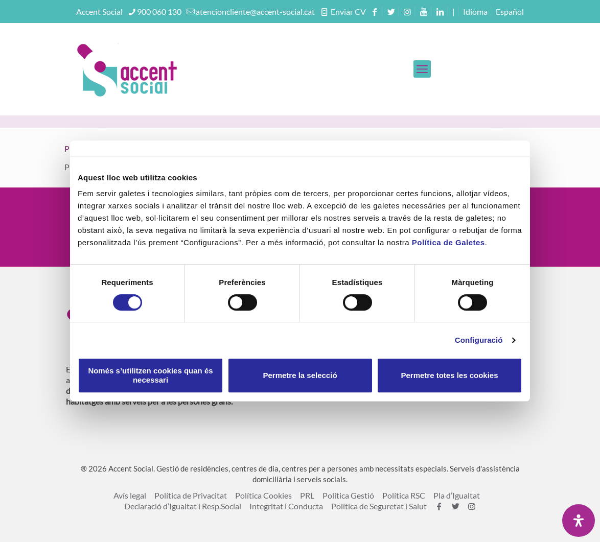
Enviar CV (347, 11)
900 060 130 (159, 11)
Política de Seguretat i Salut (379, 506)
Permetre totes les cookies (449, 375)
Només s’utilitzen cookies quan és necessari (150, 375)
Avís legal (129, 495)
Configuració (479, 340)
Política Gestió (348, 495)
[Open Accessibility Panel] (578, 520)
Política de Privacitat (190, 495)
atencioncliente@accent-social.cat (255, 11)
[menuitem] (510, 11)
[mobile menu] (422, 69)
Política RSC (403, 495)
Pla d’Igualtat (456, 495)
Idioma (475, 11)
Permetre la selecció (300, 375)
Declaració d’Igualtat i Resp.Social (182, 506)
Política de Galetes (448, 242)
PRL (307, 495)
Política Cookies (263, 495)
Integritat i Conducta (286, 506)
